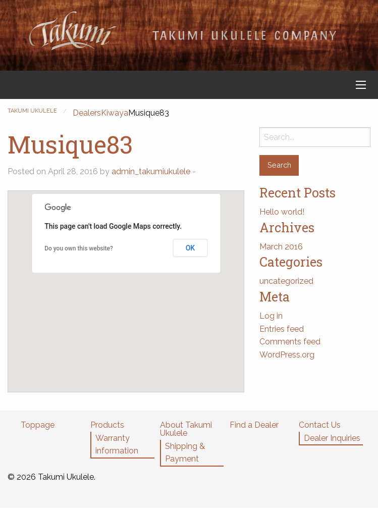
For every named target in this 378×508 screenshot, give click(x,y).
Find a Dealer (254, 425)
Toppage (38, 425)
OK (190, 248)
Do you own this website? (78, 248)
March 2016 (281, 246)
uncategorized (286, 281)
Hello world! (281, 212)
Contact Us (320, 425)
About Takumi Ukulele (186, 429)
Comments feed (289, 341)
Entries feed (281, 329)
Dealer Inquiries (332, 438)
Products (107, 425)
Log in (271, 316)
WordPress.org (286, 355)
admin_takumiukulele (151, 171)
